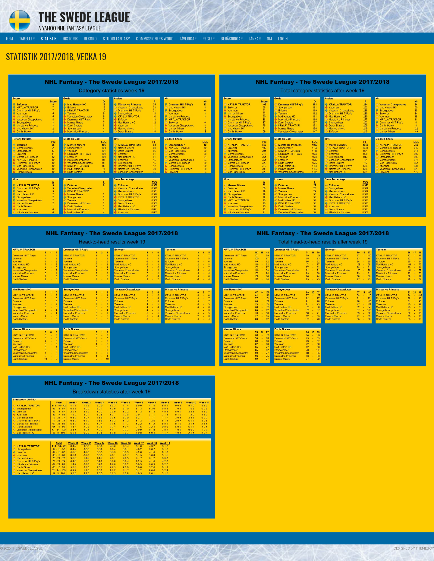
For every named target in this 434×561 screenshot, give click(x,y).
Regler (209, 38)
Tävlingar (188, 38)
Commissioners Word (155, 38)
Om (269, 38)
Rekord (90, 38)
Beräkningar (232, 38)
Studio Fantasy (116, 38)
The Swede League (84, 17)
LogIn (283, 38)
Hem (9, 38)
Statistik (49, 38)
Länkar (255, 38)
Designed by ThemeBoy (414, 548)
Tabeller (27, 38)
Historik (70, 38)
